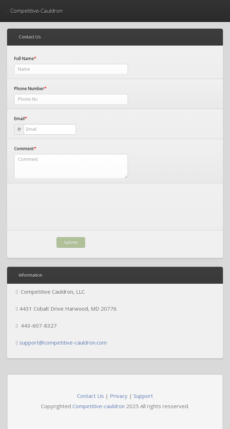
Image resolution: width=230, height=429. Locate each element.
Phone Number (30, 89)
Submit (71, 242)
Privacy (119, 395)
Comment (25, 149)
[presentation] (68, 212)
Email (20, 119)
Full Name (25, 58)
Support (143, 395)
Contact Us (90, 395)
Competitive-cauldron (98, 406)
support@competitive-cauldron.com (63, 342)
